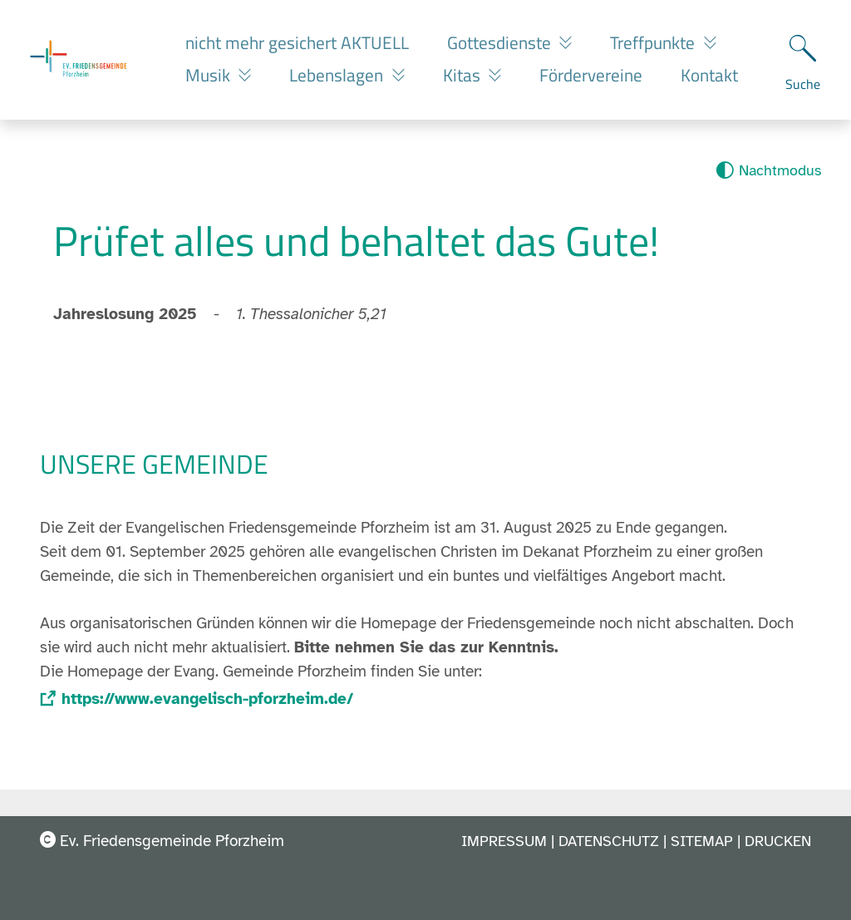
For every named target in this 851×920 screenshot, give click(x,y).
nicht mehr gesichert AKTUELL (297, 42)
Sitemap (702, 841)
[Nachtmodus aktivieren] (768, 170)
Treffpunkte (654, 42)
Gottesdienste (501, 42)
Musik (209, 74)
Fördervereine (590, 74)
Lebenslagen (338, 74)
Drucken (778, 841)
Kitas (464, 74)
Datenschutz (608, 841)
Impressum (504, 841)
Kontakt (709, 74)
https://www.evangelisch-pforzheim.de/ (207, 699)
